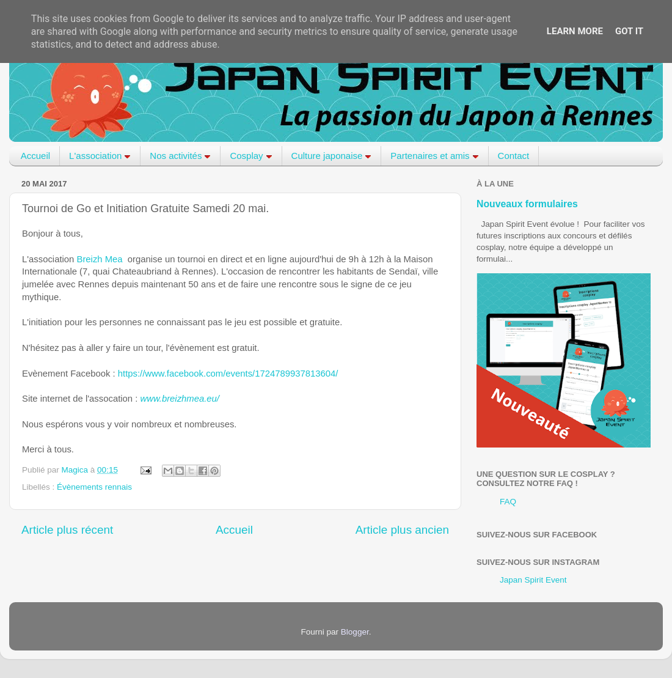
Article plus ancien (402, 529)
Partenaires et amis (434, 155)
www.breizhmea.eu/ (179, 398)
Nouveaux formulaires (527, 204)
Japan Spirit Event (533, 579)
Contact (514, 155)
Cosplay (251, 155)
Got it (629, 31)
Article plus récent (67, 529)
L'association (100, 155)
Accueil (35, 155)
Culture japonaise (331, 155)
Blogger (355, 631)
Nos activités (180, 155)
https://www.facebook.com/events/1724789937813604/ (228, 373)
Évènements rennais (94, 487)
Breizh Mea (100, 259)
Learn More (575, 31)
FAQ (508, 501)
